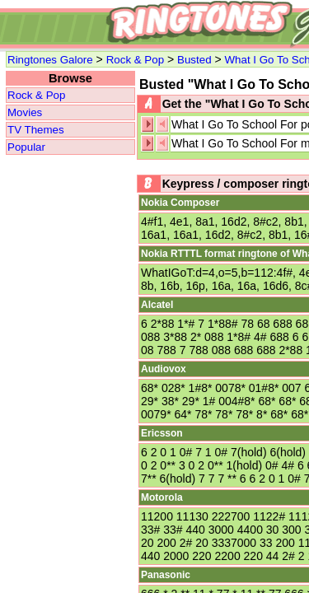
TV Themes (35, 130)
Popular (26, 147)
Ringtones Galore (50, 60)
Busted (194, 60)
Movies (24, 112)
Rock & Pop (135, 60)
